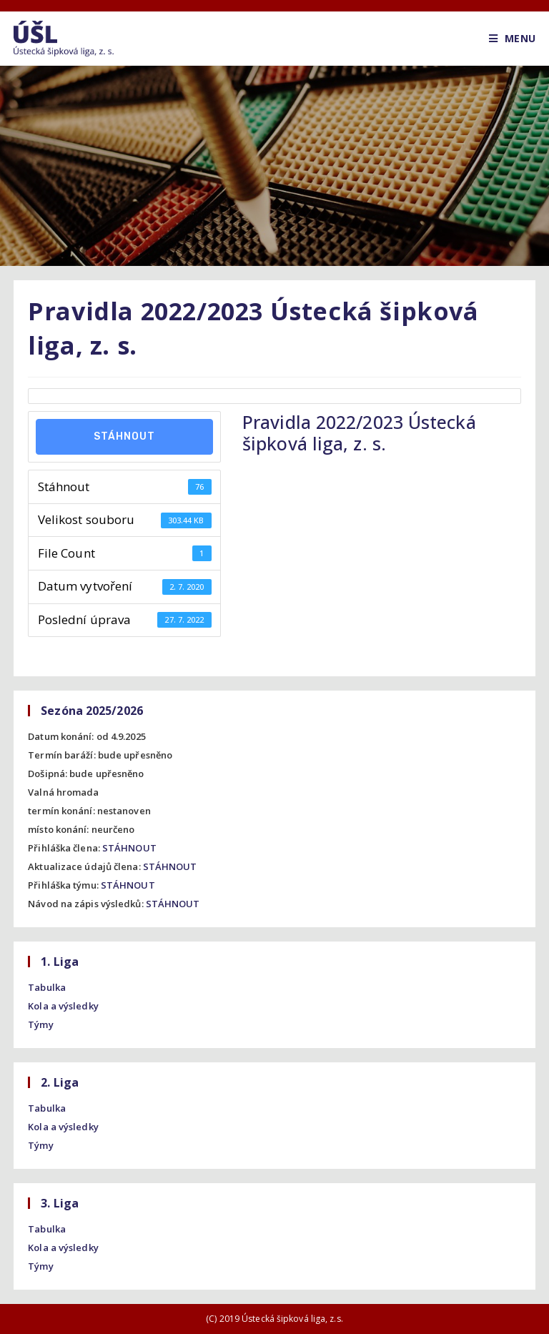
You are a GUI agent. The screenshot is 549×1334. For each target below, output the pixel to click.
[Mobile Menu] (512, 38)
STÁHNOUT (129, 847)
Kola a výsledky (63, 1005)
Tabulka (47, 987)
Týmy (40, 1024)
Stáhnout (124, 436)
